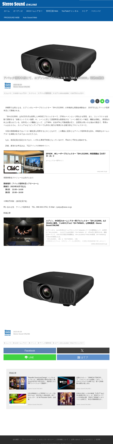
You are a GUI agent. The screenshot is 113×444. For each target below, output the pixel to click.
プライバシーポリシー (28, 439)
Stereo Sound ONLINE (21, 87)
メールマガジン (88, 439)
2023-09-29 (17, 85)
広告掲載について (62, 439)
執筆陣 (98, 439)
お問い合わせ (75, 439)
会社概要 (16, 439)
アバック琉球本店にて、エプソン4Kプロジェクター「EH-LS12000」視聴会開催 (54, 78)
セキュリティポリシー (46, 439)
